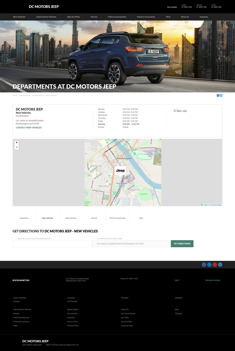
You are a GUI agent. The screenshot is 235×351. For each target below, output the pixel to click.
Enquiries (204, 17)
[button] (120, 172)
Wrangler (124, 298)
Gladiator (179, 298)
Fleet (168, 17)
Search (220, 16)
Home (15, 95)
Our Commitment (128, 314)
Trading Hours (212, 280)
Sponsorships (126, 322)
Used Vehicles (70, 214)
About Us (185, 17)
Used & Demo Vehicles (46, 17)
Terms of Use (72, 322)
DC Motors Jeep (44, 6)
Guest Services (127, 326)
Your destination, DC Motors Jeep (131, 242)
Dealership (24, 214)
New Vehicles (19, 17)
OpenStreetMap (216, 205)
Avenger (16, 301)
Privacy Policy (73, 326)
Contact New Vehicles (29, 127)
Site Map (178, 314)
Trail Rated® (72, 301)
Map (177, 280)
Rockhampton (38, 95)
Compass (71, 298)
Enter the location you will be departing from (52, 242)
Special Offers (73, 17)
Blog (177, 309)
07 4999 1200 (186, 7)
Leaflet (204, 205)
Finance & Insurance (146, 17)
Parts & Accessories (117, 17)
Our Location (172, 7)
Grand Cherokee (19, 298)
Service (94, 17)
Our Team (125, 318)
